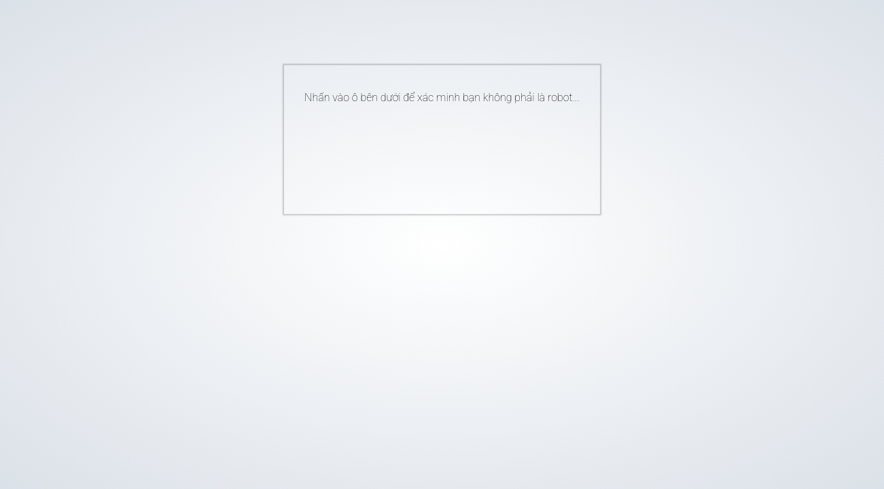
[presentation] (421, 153)
